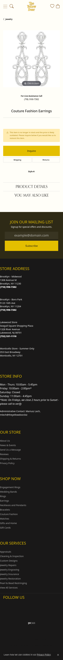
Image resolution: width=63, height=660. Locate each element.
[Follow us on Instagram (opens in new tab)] (6, 603)
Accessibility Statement (42, 645)
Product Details (32, 187)
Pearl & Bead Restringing (13, 583)
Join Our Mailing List (31, 222)
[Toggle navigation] (5, 6)
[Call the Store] (8, 286)
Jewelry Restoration (10, 578)
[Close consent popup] (58, 655)
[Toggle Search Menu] (12, 6)
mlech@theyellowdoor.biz (13, 414)
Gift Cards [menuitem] (5, 527)
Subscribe (31, 246)
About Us (5, 440)
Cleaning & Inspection (12, 556)
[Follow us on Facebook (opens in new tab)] (14, 603)
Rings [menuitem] (3, 496)
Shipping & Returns (10, 458)
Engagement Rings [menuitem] (10, 487)
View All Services (9, 587)
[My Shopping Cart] (58, 6)
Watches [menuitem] (4, 518)
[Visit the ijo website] (31, 623)
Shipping (17, 159)
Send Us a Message (10, 449)
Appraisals (5, 551)
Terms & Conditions (18, 645)
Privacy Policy (7, 463)
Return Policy (23, 639)
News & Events (8, 445)
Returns (46, 159)
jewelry (8, 19)
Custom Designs (9, 560)
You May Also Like (32, 195)
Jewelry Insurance (9, 574)
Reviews (4, 454)
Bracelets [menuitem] (5, 509)
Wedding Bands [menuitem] (8, 491)
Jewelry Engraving (9, 569)
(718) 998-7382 (31, 99)
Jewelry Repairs (8, 565)
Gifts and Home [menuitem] (8, 523)
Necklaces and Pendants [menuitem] (13, 505)
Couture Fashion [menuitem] (9, 514)
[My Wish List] (52, 6)
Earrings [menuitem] (4, 500)
